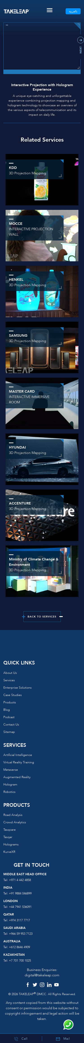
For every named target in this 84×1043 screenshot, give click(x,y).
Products (9, 702)
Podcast (9, 717)
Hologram (10, 784)
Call (21, 1039)
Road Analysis (12, 815)
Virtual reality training (18, 762)
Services (9, 680)
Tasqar (7, 837)
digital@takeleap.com (42, 975)
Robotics (9, 792)
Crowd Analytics (14, 822)
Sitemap (9, 732)
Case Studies (12, 695)
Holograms (11, 844)
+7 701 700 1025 (20, 960)
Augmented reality (16, 777)
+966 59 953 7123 (20, 934)
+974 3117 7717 (19, 920)
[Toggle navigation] (50, 10)
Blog (6, 710)
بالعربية (73, 11)
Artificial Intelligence (17, 755)
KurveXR (9, 852)
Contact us (11, 724)
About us (10, 673)
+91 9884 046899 (20, 893)
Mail (63, 1039)
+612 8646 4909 (19, 947)
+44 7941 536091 (20, 907)
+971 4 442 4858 (20, 880)
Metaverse (10, 770)
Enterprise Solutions (17, 687)
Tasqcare (9, 830)
